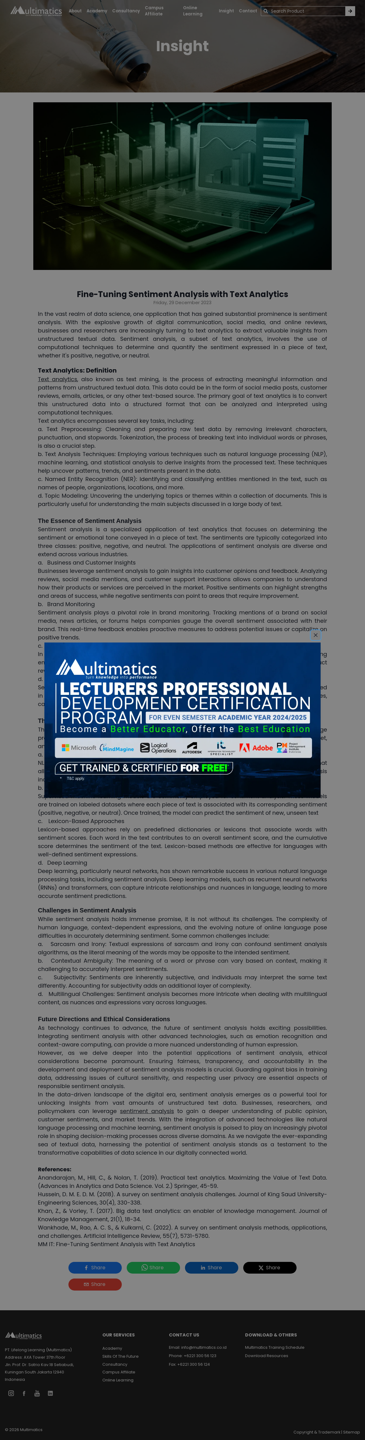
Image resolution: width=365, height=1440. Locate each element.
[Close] (316, 635)
